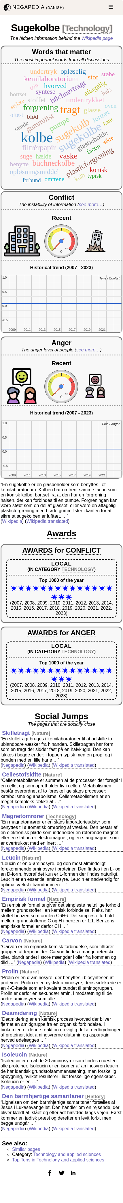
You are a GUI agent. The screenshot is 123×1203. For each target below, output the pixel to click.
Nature (41, 733)
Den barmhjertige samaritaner (43, 1096)
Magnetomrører (23, 816)
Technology (87, 28)
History (95, 1096)
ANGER (83, 633)
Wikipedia (12, 521)
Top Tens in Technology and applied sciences (58, 1159)
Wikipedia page (97, 38)
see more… (91, 204)
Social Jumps (61, 716)
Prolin (10, 971)
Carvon (12, 940)
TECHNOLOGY (78, 569)
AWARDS (37, 550)
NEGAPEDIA (33, 8)
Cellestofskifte (21, 774)
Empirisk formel (24, 899)
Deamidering (19, 1013)
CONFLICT (83, 550)
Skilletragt (16, 733)
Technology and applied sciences (67, 1154)
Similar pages (26, 1149)
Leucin (11, 857)
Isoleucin (14, 1054)
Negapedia (13, 765)
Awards (62, 533)
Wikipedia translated (47, 521)
